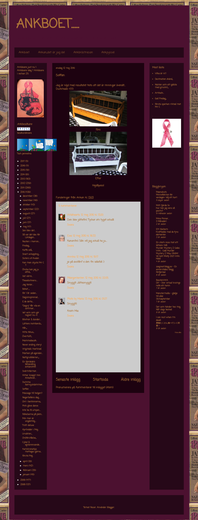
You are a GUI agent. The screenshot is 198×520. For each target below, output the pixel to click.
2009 (23, 480)
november (28, 200)
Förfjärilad (160, 272)
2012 (23, 183)
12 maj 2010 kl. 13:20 (92, 215)
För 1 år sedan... (29, 293)
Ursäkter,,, (27, 434)
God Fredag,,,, (160, 98)
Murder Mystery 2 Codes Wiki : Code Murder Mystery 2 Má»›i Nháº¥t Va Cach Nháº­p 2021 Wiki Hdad (168, 253)
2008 (23, 484)
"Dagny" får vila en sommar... (31, 307)
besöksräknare (24, 133)
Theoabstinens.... (30, 280)
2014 (22, 174)
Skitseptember (163, 299)
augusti (27, 213)
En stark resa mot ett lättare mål (167, 244)
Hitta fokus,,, (28, 332)
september (28, 209)
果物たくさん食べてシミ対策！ (168, 324)
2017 (22, 161)
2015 (23, 170)
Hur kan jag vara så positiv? (165, 210)
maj (25, 227)
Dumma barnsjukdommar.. (32, 383)
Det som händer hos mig (168, 307)
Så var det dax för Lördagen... (31, 236)
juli (24, 218)
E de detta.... (28, 301)
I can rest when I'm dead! (165, 319)
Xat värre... (27, 276)
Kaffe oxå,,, (27, 250)
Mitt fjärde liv (163, 205)
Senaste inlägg (68, 379)
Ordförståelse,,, (29, 438)
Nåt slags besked (164, 309)
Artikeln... (159, 93)
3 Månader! (161, 221)
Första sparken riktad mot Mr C (168, 105)
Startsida (100, 379)
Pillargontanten (75, 278)
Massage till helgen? (32, 393)
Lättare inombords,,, (31, 323)
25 (27, 73)
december (28, 196)
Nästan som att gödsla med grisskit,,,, (166, 86)
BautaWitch (162, 280)
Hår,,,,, (24, 328)
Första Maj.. (27, 456)
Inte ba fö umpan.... (31, 410)
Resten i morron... (31, 241)
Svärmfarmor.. (29, 371)
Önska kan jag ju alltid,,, (30, 271)
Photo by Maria (75, 299)
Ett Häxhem (162, 229)
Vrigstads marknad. (32, 349)
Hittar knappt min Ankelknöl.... (31, 377)
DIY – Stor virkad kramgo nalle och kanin (168, 284)
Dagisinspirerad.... (30, 297)
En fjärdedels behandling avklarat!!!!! (29, 364)
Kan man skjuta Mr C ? (33, 264)
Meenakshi (161, 192)
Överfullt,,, (27, 336)
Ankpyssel (108, 52)
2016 (23, 165)
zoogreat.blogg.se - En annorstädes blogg (166, 268)
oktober (27, 204)
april (25, 461)
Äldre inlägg (131, 379)
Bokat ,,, (25, 289)
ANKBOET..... (47, 24)
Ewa (69, 236)
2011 (22, 188)
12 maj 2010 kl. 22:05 (96, 278)
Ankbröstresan (83, 52)
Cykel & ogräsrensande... (31, 444)
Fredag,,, (25, 245)
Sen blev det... (28, 230)
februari (27, 470)
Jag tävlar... (27, 284)
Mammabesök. (29, 340)
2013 (23, 179)
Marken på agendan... (32, 353)
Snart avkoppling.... (31, 254)
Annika (71, 257)
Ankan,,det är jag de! (51, 52)
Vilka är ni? (160, 73)
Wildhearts (73, 215)
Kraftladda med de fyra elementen (167, 233)
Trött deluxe (28, 425)
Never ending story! (31, 345)
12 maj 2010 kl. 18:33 (84, 236)
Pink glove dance (30, 406)
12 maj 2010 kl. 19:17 (87, 257)
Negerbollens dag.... (31, 397)
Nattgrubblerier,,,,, (30, 357)
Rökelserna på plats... (32, 414)
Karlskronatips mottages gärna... (32, 450)
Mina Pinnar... (162, 218)
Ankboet (24, 52)
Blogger (110, 507)
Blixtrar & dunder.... (31, 319)
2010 (22, 192)
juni (25, 222)
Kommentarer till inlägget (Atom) (95, 388)
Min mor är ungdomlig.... (29, 420)
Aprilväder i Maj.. (30, 429)
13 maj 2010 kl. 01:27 (96, 299)
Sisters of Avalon (30, 258)
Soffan (25, 389)
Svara (70, 225)
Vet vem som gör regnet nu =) (30, 314)
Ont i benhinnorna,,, (31, 401)
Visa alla (178, 332)
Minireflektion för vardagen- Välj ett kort (166, 196)
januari (26, 474)
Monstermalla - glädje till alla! (166, 295)
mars (26, 465)
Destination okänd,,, (164, 79)
